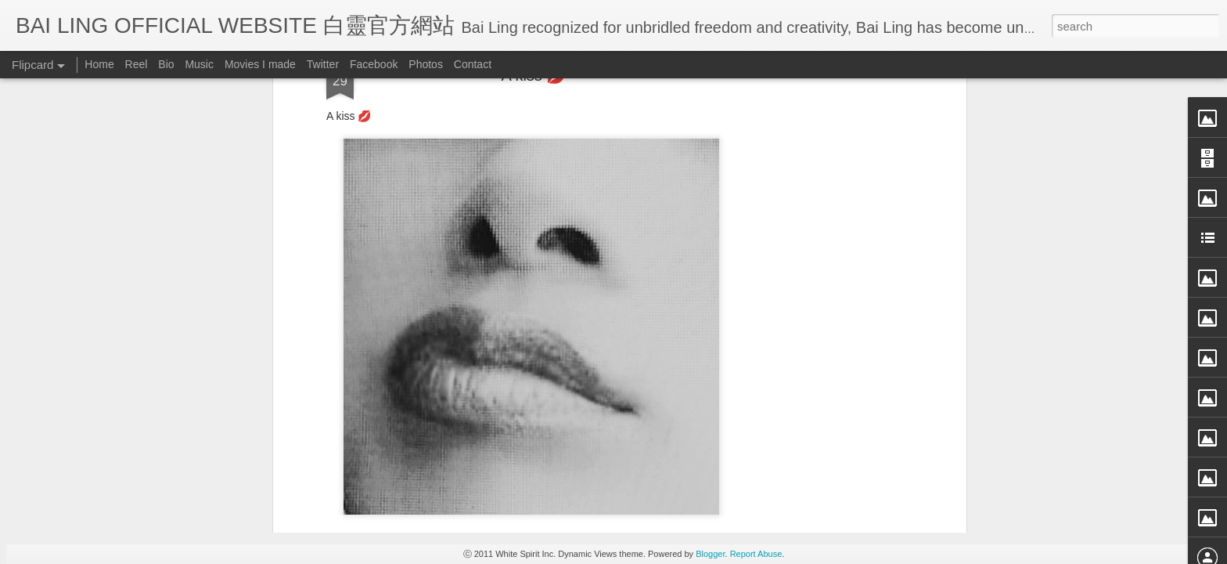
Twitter (323, 64)
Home (99, 64)
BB (602, 240)
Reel (136, 64)
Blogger (710, 554)
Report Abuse (756, 554)
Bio (166, 64)
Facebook (374, 64)
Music (199, 64)
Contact (472, 64)
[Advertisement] (533, 341)
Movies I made (260, 64)
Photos (425, 64)
